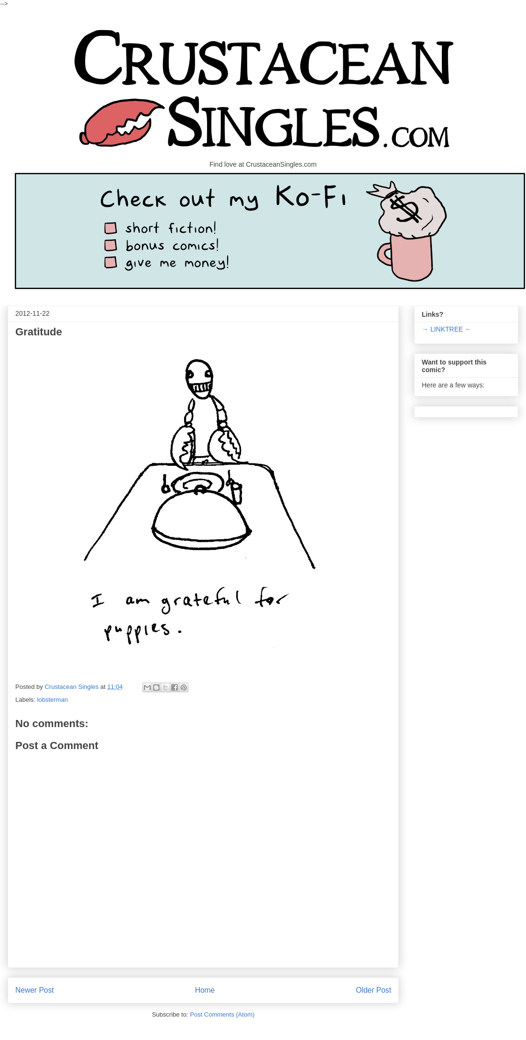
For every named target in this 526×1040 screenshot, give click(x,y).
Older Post (373, 990)
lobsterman (52, 699)
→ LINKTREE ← (446, 329)
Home (205, 990)
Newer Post (34, 990)
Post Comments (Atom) (222, 1014)
